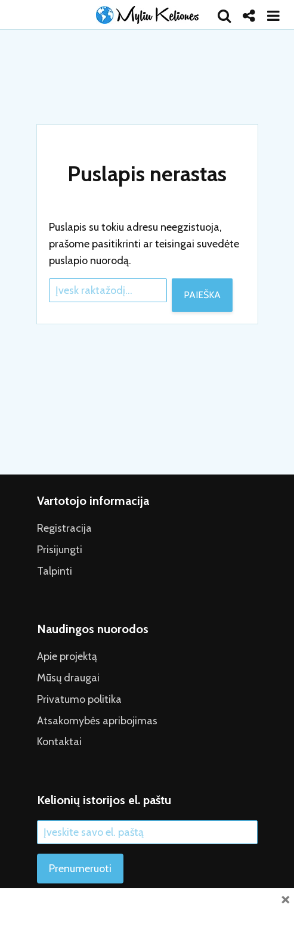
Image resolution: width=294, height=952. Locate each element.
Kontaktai (59, 741)
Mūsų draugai (68, 677)
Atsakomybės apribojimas (97, 720)
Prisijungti (59, 549)
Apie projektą (67, 656)
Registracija (64, 528)
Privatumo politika (79, 699)
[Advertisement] (147, 918)
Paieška (202, 294)
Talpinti (54, 571)
